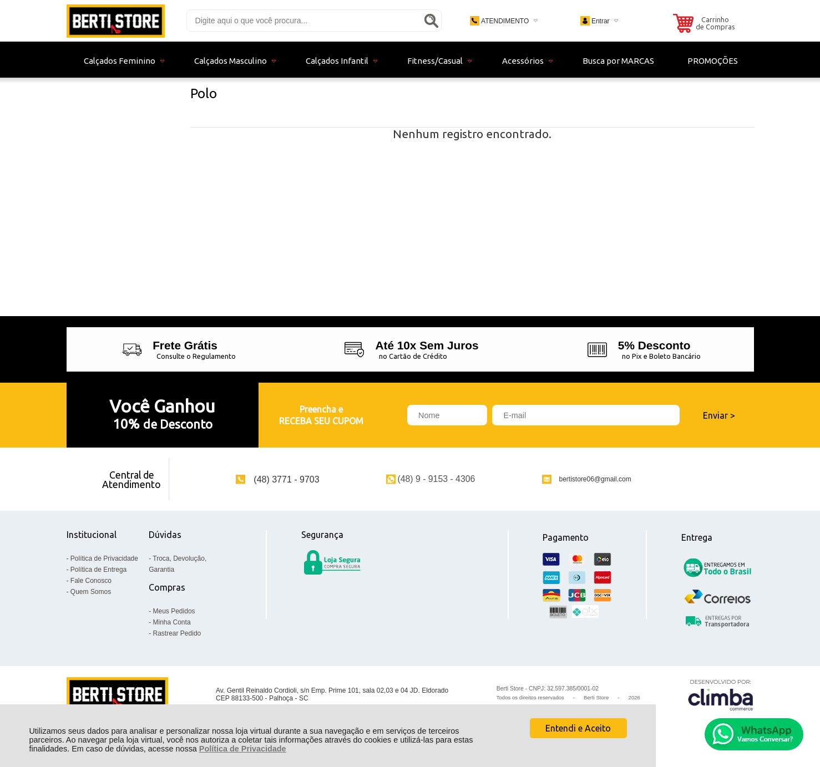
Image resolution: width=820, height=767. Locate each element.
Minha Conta (172, 622)
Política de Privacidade (242, 748)
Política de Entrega (98, 569)
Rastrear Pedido (177, 633)
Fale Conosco (91, 581)
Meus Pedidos (174, 611)
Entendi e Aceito (578, 728)
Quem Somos (90, 592)
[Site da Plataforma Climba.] (720, 694)
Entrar (600, 21)
